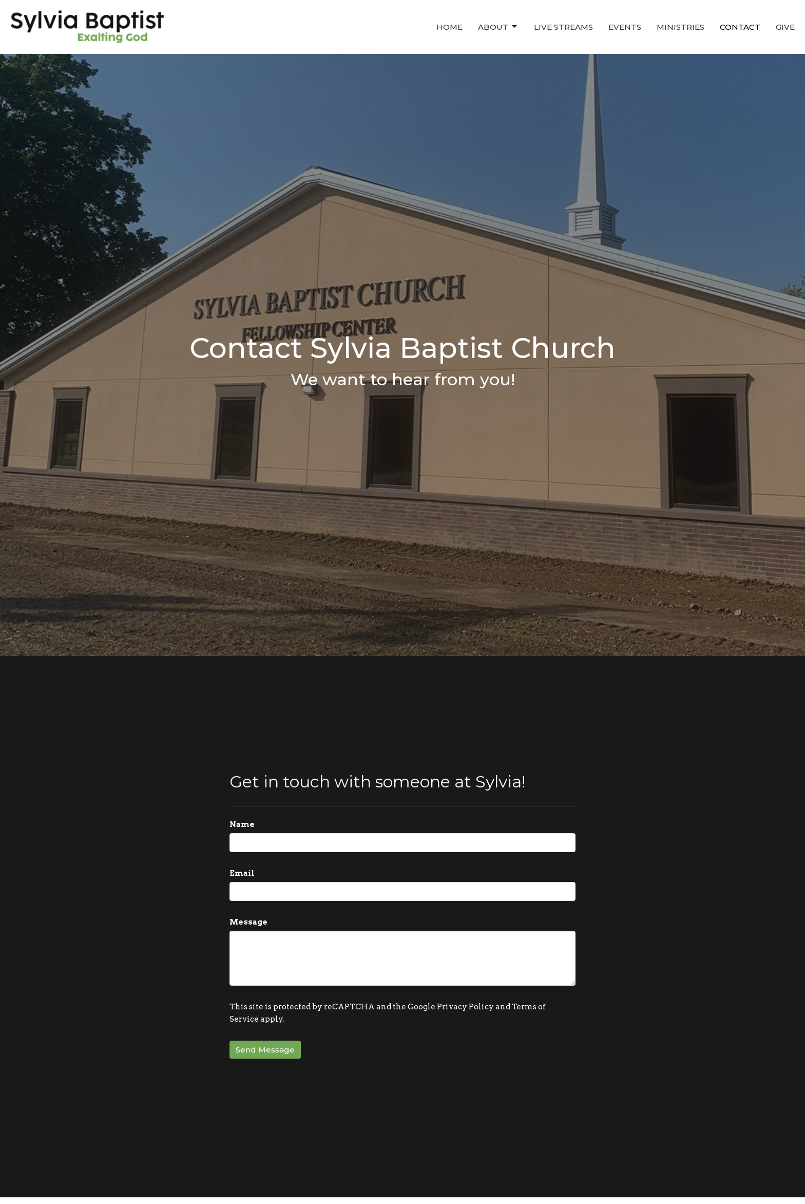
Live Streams (563, 27)
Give (785, 27)
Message (248, 922)
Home (449, 27)
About (498, 27)
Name (242, 824)
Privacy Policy (465, 1006)
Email (242, 873)
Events (624, 27)
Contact (740, 27)
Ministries (680, 27)
